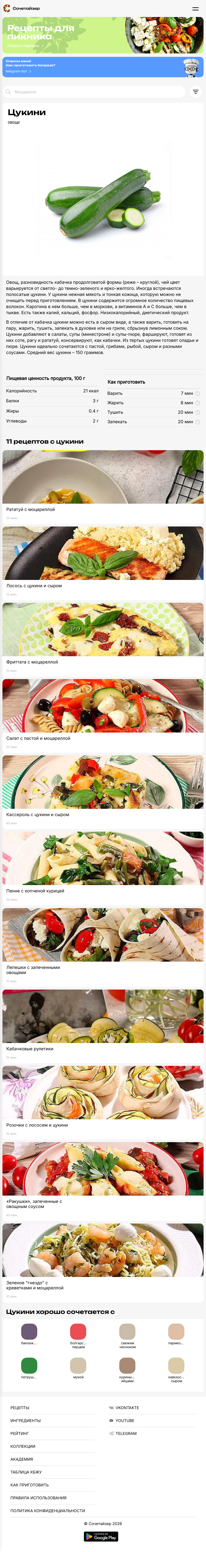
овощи (14, 122)
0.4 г (94, 411)
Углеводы (16, 421)
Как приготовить (126, 382)
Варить (114, 393)
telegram (123, 1433)
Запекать (117, 421)
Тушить (115, 412)
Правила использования (38, 1497)
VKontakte (124, 1407)
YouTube (121, 1420)
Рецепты (19, 1407)
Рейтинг (19, 1433)
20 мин (189, 412)
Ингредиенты (25, 1420)
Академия (21, 1459)
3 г (96, 401)
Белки (12, 401)
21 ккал (91, 391)
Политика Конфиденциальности (47, 1510)
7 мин (190, 393)
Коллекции (22, 1446)
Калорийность (21, 391)
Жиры (12, 411)
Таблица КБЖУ (26, 1472)
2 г (96, 421)
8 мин (190, 402)
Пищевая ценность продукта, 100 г (45, 378)
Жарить (115, 402)
